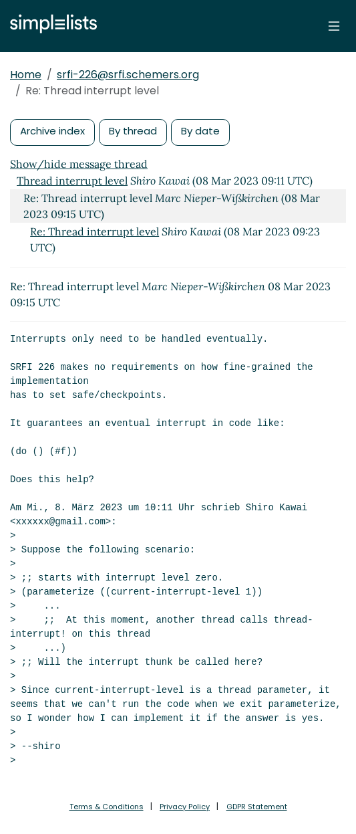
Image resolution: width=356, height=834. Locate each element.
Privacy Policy (185, 806)
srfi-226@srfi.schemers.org (128, 74)
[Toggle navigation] (334, 26)
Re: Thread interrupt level (94, 231)
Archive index (52, 131)
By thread (133, 131)
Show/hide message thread (79, 164)
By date (200, 131)
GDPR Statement (256, 806)
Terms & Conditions (106, 806)
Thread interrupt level (72, 180)
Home (25, 74)
